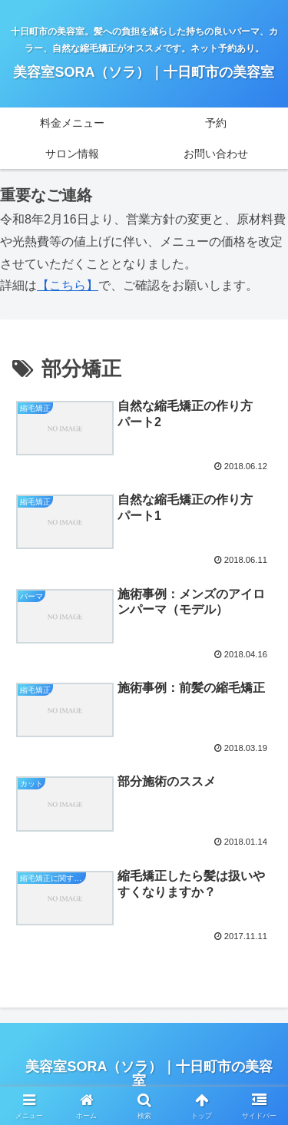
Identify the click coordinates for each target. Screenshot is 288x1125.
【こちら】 (67, 285)
